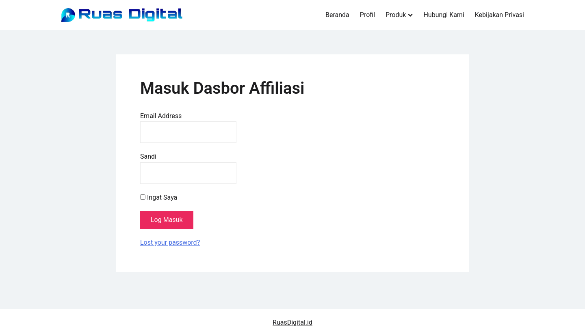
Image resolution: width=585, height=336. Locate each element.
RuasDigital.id (292, 322)
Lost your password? (170, 242)
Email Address (161, 116)
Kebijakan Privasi (499, 15)
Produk (396, 15)
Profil (367, 15)
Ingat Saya (158, 197)
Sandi (148, 156)
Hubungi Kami (443, 15)
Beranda (337, 15)
